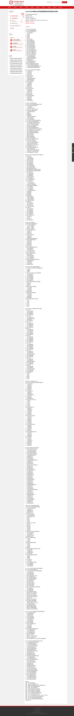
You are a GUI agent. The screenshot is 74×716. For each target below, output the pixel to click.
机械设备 (49, 7)
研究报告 (15, 7)
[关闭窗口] (35, 14)
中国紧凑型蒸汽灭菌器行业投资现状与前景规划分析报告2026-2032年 (22, 71)
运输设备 (54, 7)
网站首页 (9, 7)
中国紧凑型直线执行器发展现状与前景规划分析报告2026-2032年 (21, 66)
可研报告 (43, 7)
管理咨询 (32, 7)
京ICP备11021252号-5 (33, 713)
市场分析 (26, 7)
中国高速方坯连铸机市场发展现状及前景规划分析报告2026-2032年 (21, 58)
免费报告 (37, 7)
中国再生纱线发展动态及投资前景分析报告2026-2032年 (19, 68)
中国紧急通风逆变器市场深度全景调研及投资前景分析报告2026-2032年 (22, 61)
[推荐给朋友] (31, 14)
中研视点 (20, 7)
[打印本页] (27, 14)
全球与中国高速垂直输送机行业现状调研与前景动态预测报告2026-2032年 (22, 63)
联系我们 (60, 7)
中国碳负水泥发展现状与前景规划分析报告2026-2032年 (19, 60)
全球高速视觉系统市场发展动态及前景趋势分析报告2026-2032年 (21, 73)
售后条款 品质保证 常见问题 (37, 712)
